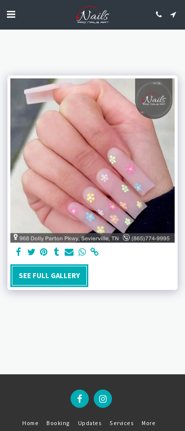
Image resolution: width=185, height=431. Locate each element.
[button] (10, 14)
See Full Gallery (49, 275)
